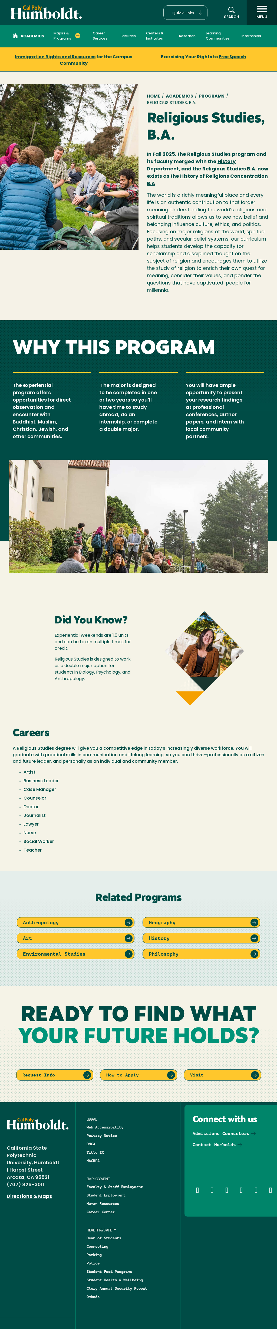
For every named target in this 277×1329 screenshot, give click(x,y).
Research (187, 36)
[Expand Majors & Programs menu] (77, 36)
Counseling (97, 1246)
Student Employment (106, 1195)
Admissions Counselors (221, 1133)
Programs (212, 96)
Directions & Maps (29, 1196)
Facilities (128, 36)
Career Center (101, 1212)
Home (153, 96)
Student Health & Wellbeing (115, 1280)
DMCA (91, 1144)
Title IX (95, 1152)
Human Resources (103, 1203)
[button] (185, 12)
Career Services (100, 36)
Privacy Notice (102, 1135)
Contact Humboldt (214, 1144)
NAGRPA (93, 1161)
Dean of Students (104, 1238)
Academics (28, 37)
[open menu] (262, 12)
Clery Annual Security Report (117, 1288)
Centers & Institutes (155, 36)
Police (93, 1263)
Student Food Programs (109, 1271)
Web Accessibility (105, 1127)
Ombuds (93, 1297)
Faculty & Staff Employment (115, 1187)
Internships (251, 36)
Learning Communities (218, 36)
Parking (94, 1255)
